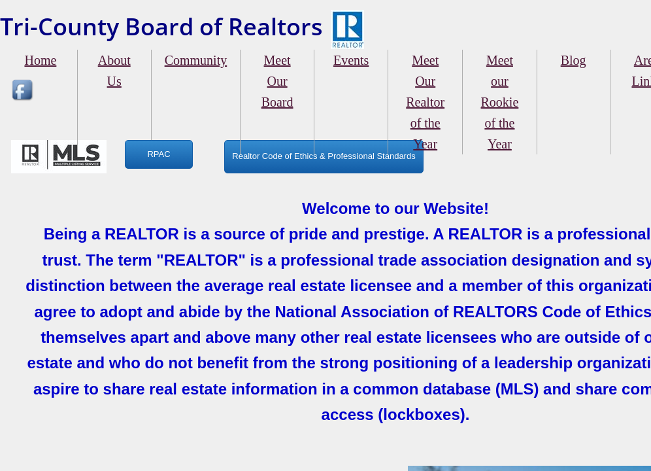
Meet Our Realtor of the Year (425, 102)
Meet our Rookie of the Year (500, 102)
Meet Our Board (277, 81)
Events (351, 60)
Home (40, 60)
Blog (573, 60)
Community (196, 60)
